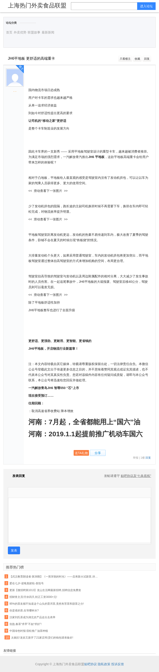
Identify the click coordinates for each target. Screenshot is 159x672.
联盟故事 (34, 32)
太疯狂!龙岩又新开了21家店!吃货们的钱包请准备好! (42, 637)
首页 (9, 32)
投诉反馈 (117, 664)
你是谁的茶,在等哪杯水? (24, 610)
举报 (135, 457)
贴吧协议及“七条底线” (136, 476)
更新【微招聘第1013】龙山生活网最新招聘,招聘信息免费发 (45, 590)
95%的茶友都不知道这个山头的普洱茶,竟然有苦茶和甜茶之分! (46, 603)
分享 (98, 453)
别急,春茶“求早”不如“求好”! (25, 624)
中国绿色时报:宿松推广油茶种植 (28, 630)
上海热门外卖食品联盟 (37, 5)
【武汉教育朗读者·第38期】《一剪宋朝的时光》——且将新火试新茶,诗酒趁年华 (54, 576)
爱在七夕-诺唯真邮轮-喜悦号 (26, 583)
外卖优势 (20, 32)
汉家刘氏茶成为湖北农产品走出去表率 (32, 617)
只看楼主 (125, 58)
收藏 (137, 58)
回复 (147, 58)
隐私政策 (104, 664)
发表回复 (16, 476)
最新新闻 (48, 32)
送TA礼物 (81, 453)
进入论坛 (146, 6)
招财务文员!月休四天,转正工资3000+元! (33, 597)
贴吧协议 (90, 664)
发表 (14, 550)
